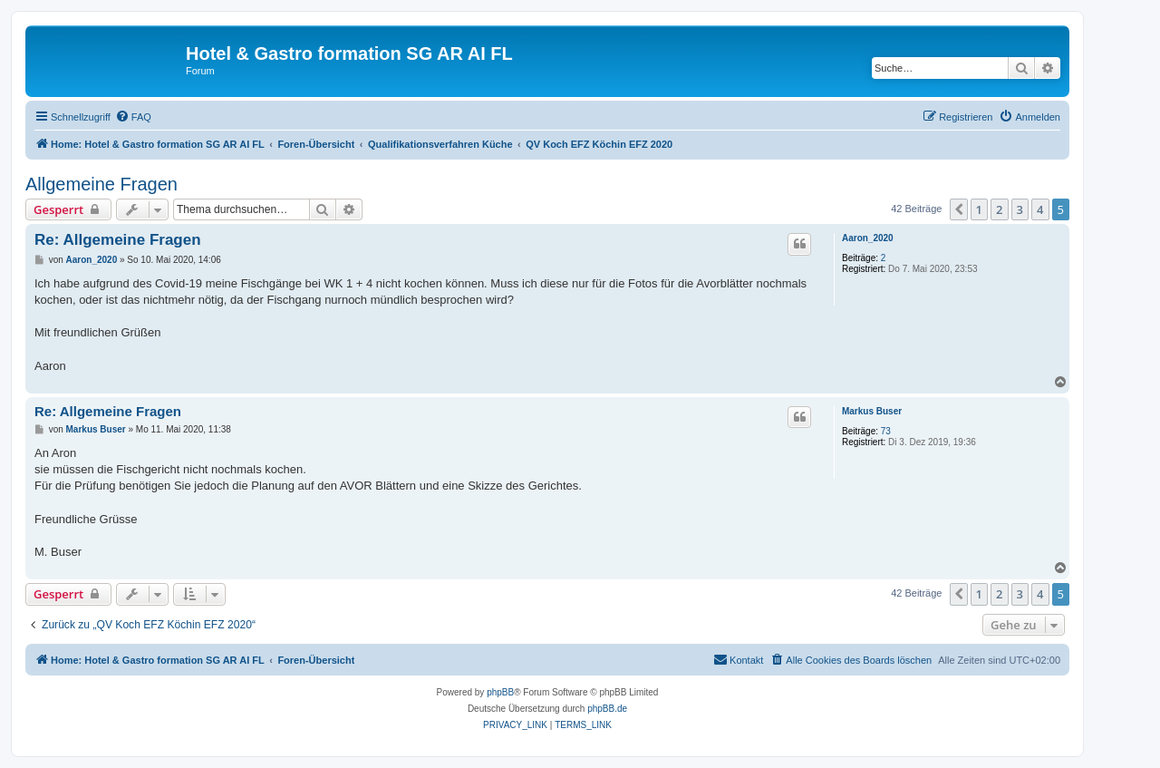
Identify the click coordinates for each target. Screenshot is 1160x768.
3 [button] (1020, 209)
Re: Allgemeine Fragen (117, 239)
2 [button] (999, 209)
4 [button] (1040, 209)
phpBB (500, 692)
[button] (959, 209)
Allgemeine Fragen (101, 184)
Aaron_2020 (868, 238)
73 (886, 431)
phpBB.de (607, 709)
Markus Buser (872, 411)
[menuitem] (133, 117)
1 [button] (979, 209)
